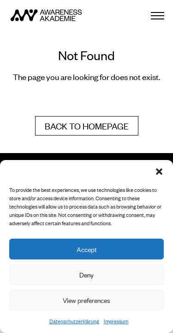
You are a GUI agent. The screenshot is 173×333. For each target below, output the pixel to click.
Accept (87, 249)
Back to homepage (87, 125)
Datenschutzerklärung (74, 321)
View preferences (86, 300)
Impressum (116, 321)
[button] (159, 171)
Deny (86, 274)
